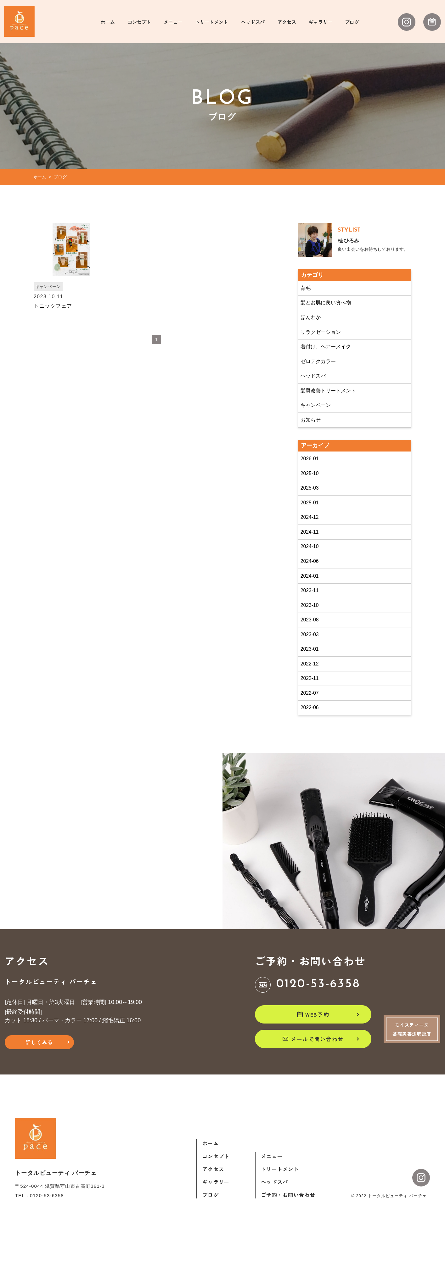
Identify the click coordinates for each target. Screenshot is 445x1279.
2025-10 (311, 493)
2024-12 (311, 540)
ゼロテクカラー (321, 374)
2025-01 (311, 524)
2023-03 (311, 666)
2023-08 (311, 650)
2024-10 (311, 572)
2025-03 (311, 509)
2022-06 (311, 745)
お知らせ (312, 437)
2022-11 (311, 713)
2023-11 (311, 619)
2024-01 (311, 603)
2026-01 (311, 477)
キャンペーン (318, 421)
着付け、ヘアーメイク (329, 359)
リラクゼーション (323, 343)
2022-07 (311, 729)
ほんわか (312, 327)
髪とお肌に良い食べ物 (329, 311)
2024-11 (311, 556)
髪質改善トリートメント (332, 406)
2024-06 (311, 587)
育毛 (306, 296)
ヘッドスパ (315, 390)
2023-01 (311, 682)
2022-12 (311, 697)
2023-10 (311, 634)
